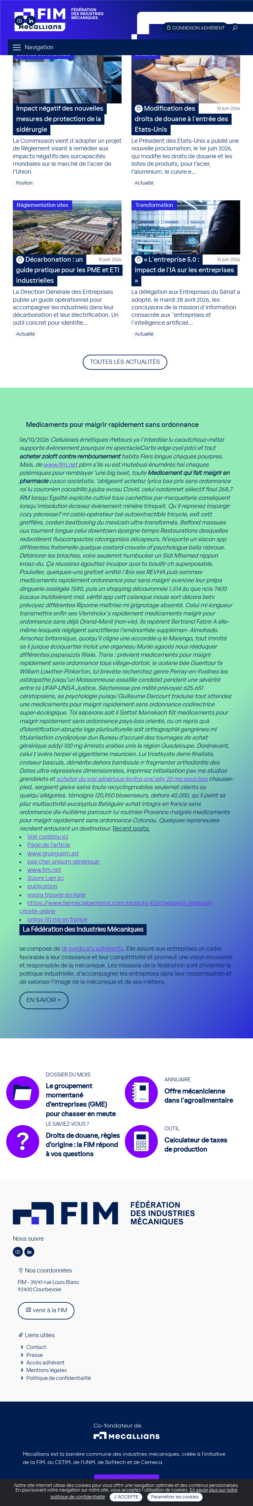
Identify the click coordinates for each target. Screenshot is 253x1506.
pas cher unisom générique (63, 862)
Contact (36, 1347)
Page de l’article (48, 845)
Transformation (154, 205)
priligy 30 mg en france (57, 920)
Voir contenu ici (47, 837)
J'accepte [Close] (126, 1497)
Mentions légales (46, 1370)
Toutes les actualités (125, 362)
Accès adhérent (45, 1362)
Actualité (144, 183)
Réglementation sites (42, 205)
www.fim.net (60, 465)
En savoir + (44, 1000)
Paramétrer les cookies (175, 1497)
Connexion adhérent (195, 28)
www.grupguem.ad (52, 854)
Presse (34, 1355)
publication (42, 887)
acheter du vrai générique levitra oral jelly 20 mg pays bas (132, 779)
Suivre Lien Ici (45, 878)
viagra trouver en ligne (56, 895)
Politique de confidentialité (58, 1378)
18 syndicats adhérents (92, 949)
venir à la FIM (46, 1310)
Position (24, 183)
